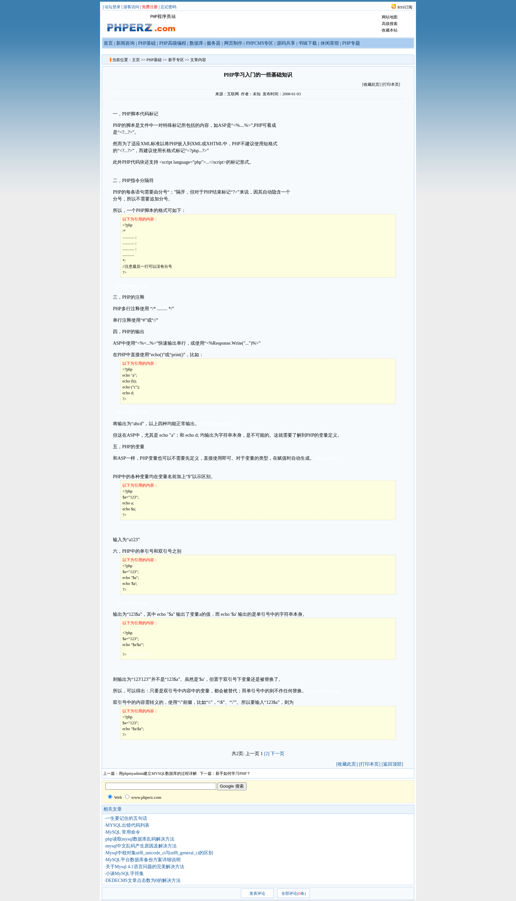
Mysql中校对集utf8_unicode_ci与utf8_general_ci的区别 (159, 852)
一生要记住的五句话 (126, 818)
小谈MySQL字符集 (125, 873)
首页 (108, 43)
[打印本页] (391, 84)
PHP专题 (351, 43)
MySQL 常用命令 (123, 832)
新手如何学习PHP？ (233, 773)
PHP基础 (147, 43)
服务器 (213, 43)
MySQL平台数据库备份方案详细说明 (143, 859)
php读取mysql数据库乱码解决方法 (140, 839)
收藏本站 (390, 30)
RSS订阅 (405, 7)
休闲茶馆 (330, 43)
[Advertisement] (347, 145)
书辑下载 (307, 43)
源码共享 (286, 43)
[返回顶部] (392, 764)
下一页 (277, 753)
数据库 (196, 43)
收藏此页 (371, 84)
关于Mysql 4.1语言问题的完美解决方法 (145, 866)
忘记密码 (168, 7)
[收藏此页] (347, 764)
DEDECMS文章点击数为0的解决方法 (143, 880)
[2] (266, 753)
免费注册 (150, 7)
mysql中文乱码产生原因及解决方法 (141, 845)
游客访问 (131, 7)
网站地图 (390, 17)
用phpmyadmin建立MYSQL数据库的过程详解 (158, 773)
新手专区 (176, 60)
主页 (136, 60)
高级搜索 (390, 23)
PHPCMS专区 (259, 43)
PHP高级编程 (172, 43)
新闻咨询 (125, 43)
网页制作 (233, 43)
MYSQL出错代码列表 (127, 825)
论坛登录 (112, 7)
